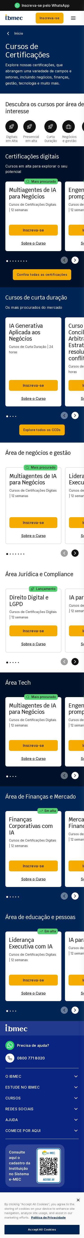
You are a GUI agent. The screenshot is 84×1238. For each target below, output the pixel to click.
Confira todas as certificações (42, 275)
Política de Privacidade (48, 1217)
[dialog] (42, 1215)
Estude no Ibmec (22, 1087)
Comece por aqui (23, 1131)
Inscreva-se (49, 18)
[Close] (78, 1200)
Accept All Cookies (42, 1229)
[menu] (73, 18)
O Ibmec (13, 1076)
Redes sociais (19, 1109)
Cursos (13, 1098)
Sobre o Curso (33, 243)
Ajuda (11, 1120)
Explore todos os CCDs (42, 430)
